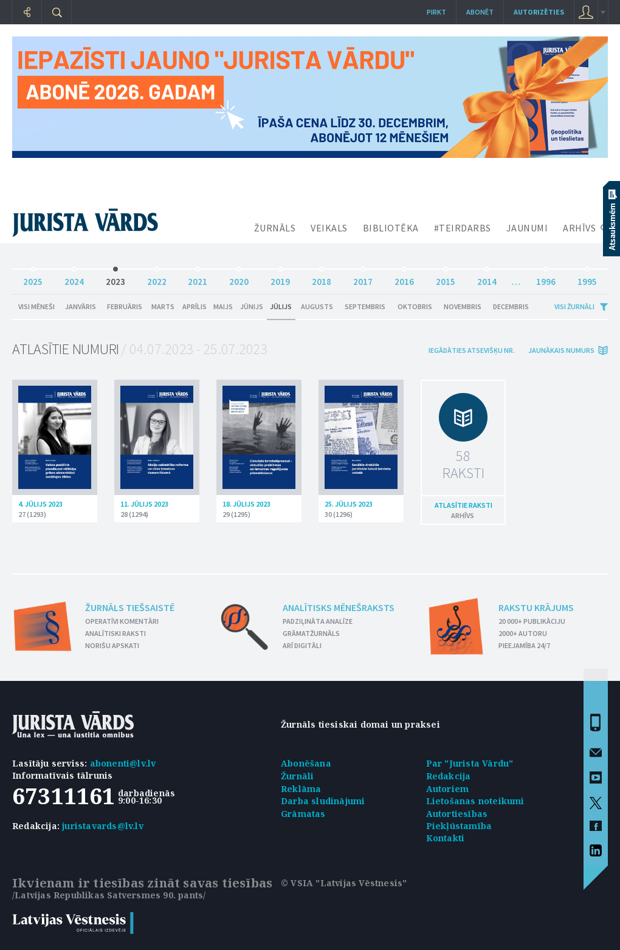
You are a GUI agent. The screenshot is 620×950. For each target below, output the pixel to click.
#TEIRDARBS (462, 228)
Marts (162, 306)
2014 (487, 278)
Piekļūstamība (459, 826)
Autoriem (447, 789)
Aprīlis (194, 306)
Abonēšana (306, 763)
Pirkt (436, 11)
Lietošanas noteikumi (475, 801)
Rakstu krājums (536, 607)
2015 (445, 278)
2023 (115, 278)
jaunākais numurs (561, 350)
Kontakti (445, 838)
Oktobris (415, 306)
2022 (157, 278)
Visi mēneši (36, 306)
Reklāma (301, 789)
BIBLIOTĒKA (391, 228)
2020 (239, 278)
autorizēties (539, 11)
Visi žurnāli (574, 306)
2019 (280, 278)
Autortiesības (457, 813)
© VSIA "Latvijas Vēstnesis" (344, 883)
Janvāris (80, 306)
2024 (74, 278)
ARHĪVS (579, 228)
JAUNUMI (527, 228)
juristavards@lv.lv (102, 826)
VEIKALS (329, 228)
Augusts (317, 306)
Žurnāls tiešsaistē (129, 607)
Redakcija (448, 776)
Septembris (365, 306)
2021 (197, 278)
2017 (363, 278)
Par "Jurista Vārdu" (470, 763)
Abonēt (480, 11)
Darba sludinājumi (323, 801)
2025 (33, 278)
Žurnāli (297, 776)
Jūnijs (251, 306)
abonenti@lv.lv (123, 763)
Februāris (124, 306)
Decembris (511, 306)
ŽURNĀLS (275, 228)
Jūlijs (281, 306)
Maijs (223, 306)
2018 (321, 278)
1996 (546, 278)
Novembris (462, 306)
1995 (587, 278)
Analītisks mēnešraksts (338, 607)
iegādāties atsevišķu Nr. (472, 350)
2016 (404, 278)
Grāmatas (303, 813)
